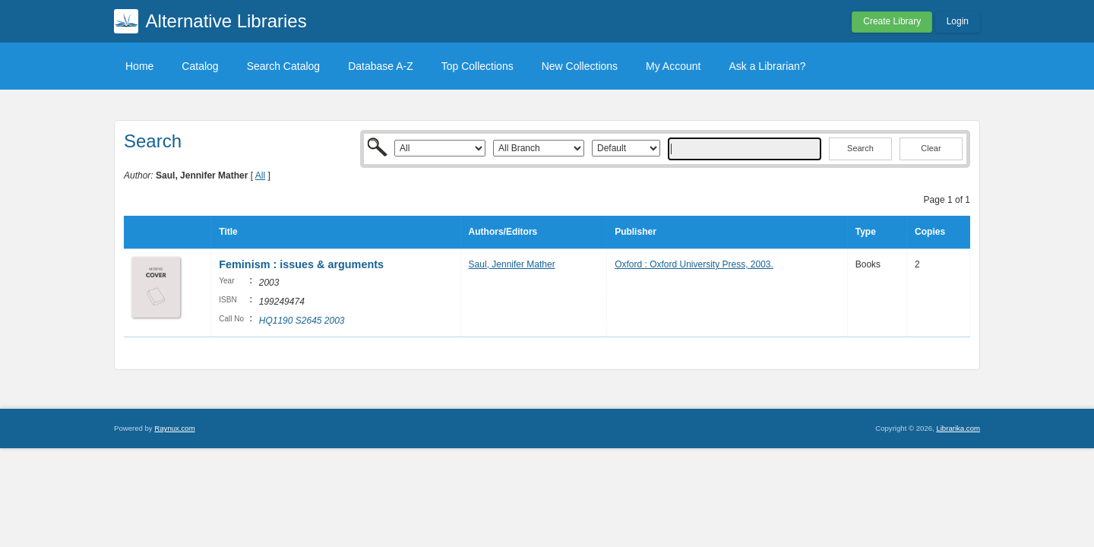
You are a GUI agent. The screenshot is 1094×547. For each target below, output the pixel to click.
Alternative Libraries (226, 21)
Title (228, 231)
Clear (931, 148)
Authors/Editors (503, 231)
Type (865, 231)
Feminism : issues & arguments (301, 264)
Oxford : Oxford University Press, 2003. (694, 264)
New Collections (580, 66)
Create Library (892, 21)
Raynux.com (174, 428)
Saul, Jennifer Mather (512, 264)
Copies (930, 231)
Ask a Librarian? (767, 66)
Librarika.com (958, 428)
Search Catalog (284, 66)
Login (958, 21)
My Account (673, 66)
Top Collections (477, 66)
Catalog (200, 66)
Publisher (635, 231)
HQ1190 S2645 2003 (302, 320)
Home (139, 66)
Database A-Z (380, 66)
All (260, 175)
